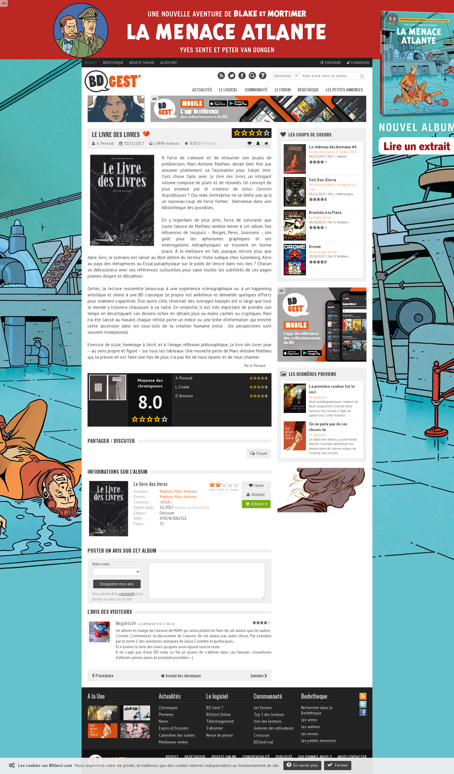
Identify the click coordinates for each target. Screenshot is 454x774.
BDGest (91, 63)
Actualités (202, 89)
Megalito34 (126, 623)
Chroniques (168, 707)
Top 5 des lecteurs (269, 714)
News (163, 721)
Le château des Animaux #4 (332, 147)
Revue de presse (219, 735)
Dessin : (140, 496)
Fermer (337, 765)
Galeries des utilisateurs (274, 728)
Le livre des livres (116, 134)
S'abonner (214, 728)
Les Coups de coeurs (309, 134)
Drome (315, 246)
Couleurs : (142, 502)
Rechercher (362, 76)
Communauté (256, 89)
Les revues (309, 733)
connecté (126, 593)
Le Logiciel (228, 89)
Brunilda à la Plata (325, 212)
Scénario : (142, 491)
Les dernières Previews (312, 374)
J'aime (256, 485)
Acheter (256, 503)
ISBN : (138, 518)
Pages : (139, 523)
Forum (258, 453)
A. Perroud (258, 365)
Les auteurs (310, 726)
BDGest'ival (263, 742)
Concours (262, 735)
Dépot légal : (144, 507)
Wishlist (256, 494)
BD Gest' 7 (214, 707)
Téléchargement (220, 721)
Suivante (258, 675)
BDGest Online (141, 63)
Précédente (102, 675)
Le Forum (283, 89)
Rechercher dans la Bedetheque (316, 710)
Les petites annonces (344, 89)
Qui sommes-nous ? (315, 757)
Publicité (284, 757)
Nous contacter (352, 757)
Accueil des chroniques (181, 675)
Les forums (263, 707)
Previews (166, 714)
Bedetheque (113, 63)
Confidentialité (256, 757)
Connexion (358, 63)
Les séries (309, 719)
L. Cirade (182, 387)
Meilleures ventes (173, 742)
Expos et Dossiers (174, 728)
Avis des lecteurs (268, 721)
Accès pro (168, 63)
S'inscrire (330, 63)
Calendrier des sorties (177, 735)
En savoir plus (302, 765)
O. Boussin (184, 395)
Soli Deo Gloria (322, 179)
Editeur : (140, 513)
